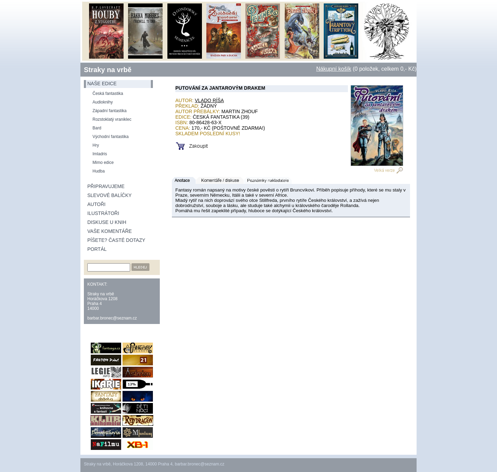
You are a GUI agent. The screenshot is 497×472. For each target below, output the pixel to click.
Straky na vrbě (107, 69)
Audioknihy (102, 102)
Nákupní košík (333, 69)
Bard (96, 128)
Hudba (98, 171)
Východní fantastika (110, 136)
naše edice (102, 83)
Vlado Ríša (209, 100)
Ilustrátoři (103, 213)
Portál (97, 249)
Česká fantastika (107, 93)
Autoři (96, 204)
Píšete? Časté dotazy (116, 240)
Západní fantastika (109, 110)
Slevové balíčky (109, 195)
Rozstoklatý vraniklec (111, 119)
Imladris (99, 153)
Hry (95, 145)
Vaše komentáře (109, 231)
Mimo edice (103, 162)
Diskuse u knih (106, 222)
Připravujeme (106, 186)
